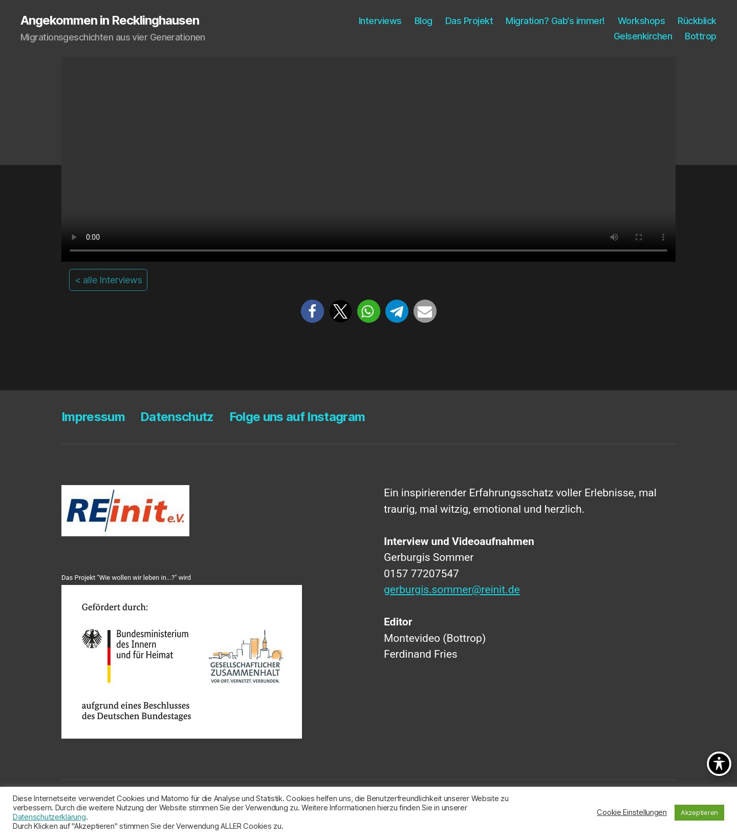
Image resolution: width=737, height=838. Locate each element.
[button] (312, 311)
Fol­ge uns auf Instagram (297, 416)
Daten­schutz (177, 416)
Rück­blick (697, 20)
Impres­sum (93, 416)
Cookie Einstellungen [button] (632, 812)
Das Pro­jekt (469, 20)
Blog (423, 20)
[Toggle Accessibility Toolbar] (719, 763)
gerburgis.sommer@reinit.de (452, 589)
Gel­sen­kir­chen (643, 36)
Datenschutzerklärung (49, 817)
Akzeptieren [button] (699, 812)
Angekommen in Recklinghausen (109, 20)
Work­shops (641, 20)
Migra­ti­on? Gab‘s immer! (555, 20)
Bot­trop (701, 36)
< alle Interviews (108, 280)
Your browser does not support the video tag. (368, 159)
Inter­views (380, 20)
